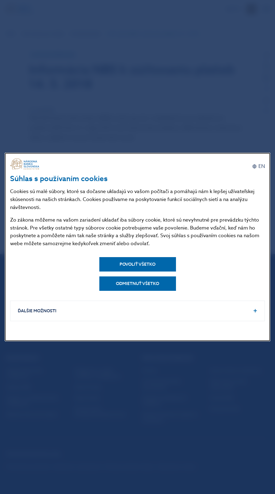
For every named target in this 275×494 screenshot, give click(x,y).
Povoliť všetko (137, 264)
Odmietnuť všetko (137, 283)
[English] (258, 166)
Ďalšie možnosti (37, 311)
